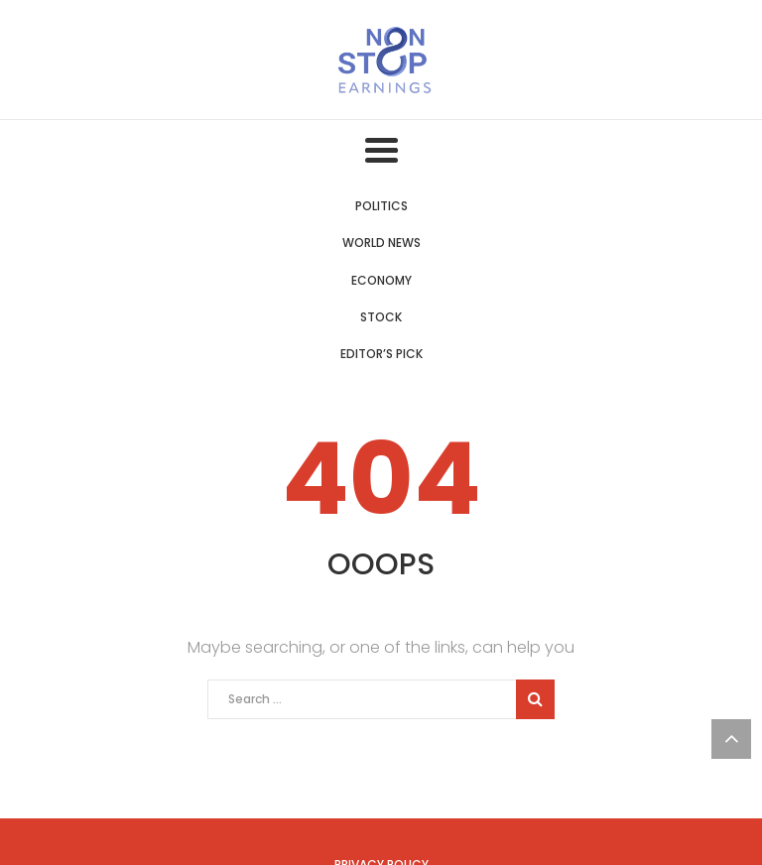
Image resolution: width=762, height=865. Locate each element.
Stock (381, 317)
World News (381, 242)
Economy (381, 280)
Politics (381, 205)
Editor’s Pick (381, 353)
